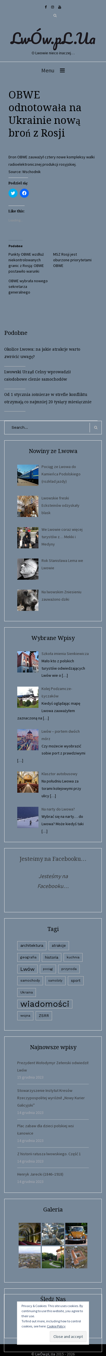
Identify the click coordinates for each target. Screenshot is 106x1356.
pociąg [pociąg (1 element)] (48, 969)
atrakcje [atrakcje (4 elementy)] (59, 945)
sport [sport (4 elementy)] (76, 980)
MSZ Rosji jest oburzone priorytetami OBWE (72, 260)
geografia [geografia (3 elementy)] (28, 957)
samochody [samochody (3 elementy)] (30, 980)
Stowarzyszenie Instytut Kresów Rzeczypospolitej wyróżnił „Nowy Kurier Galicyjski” (51, 1098)
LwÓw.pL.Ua (53, 38)
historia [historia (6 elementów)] (51, 957)
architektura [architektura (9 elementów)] (31, 945)
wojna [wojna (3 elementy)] (25, 1015)
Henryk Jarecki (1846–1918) (40, 1174)
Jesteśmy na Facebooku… (53, 858)
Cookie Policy (56, 1326)
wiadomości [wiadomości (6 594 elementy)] (44, 1004)
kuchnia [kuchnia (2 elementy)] (73, 957)
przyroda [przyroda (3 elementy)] (69, 969)
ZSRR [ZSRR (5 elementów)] (44, 1016)
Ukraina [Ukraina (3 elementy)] (26, 992)
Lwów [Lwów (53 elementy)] (27, 969)
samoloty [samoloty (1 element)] (55, 980)
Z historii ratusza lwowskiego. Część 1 (49, 1153)
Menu (47, 70)
